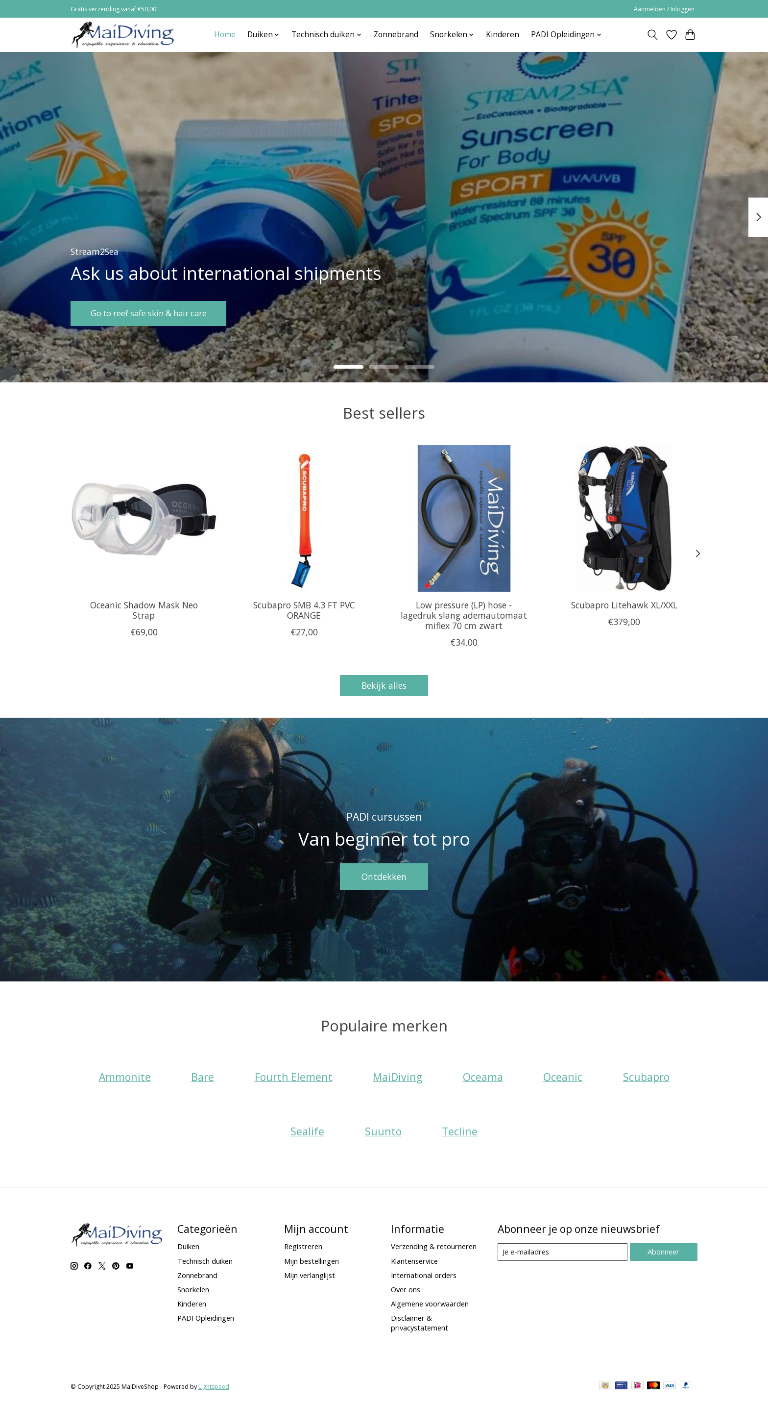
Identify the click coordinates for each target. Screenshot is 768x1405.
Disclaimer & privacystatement (419, 1322)
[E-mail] (562, 1252)
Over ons (405, 1289)
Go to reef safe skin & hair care (154, 312)
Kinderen (502, 34)
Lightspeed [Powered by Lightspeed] (213, 1386)
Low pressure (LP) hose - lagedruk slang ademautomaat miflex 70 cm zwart (464, 615)
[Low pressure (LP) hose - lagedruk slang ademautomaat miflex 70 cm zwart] (464, 518)
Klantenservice (414, 1261)
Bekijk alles (384, 685)
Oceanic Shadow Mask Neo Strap (144, 610)
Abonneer (663, 1251)
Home (225, 34)
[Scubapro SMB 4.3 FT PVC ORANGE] (304, 518)
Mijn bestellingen (311, 1261)
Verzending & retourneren (434, 1246)
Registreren (303, 1246)
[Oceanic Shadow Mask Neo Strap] (144, 518)
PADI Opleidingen (205, 1318)
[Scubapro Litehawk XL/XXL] (624, 518)
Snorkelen (193, 1289)
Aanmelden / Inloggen (664, 9)
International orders (423, 1275)
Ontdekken (384, 876)
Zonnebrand (396, 34)
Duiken (188, 1246)
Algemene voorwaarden (430, 1303)
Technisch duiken (205, 1261)
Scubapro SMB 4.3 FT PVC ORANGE (304, 610)
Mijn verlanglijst (309, 1275)
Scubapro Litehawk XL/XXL (624, 605)
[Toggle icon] (653, 35)
